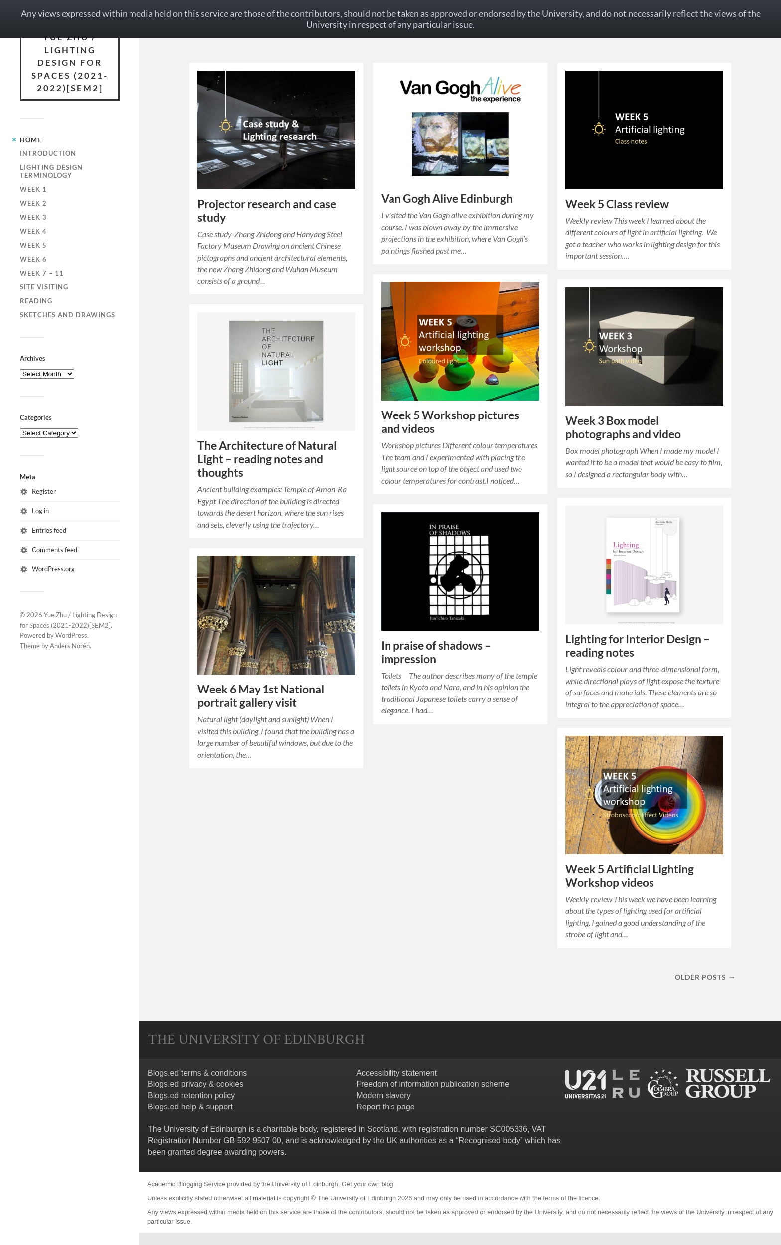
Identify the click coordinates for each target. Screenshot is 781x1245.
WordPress (71, 635)
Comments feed (54, 549)
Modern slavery (383, 1095)
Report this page (385, 1107)
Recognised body (489, 1140)
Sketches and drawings (67, 315)
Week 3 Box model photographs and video (623, 427)
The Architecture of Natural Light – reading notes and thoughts (267, 459)
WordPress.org (53, 569)
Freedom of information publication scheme (432, 1084)
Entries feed (49, 530)
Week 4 (33, 231)
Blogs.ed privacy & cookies (195, 1084)
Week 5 (33, 245)
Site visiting (44, 287)
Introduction (48, 153)
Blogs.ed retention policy (191, 1095)
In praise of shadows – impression (436, 652)
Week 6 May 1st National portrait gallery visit (260, 696)
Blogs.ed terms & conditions (197, 1073)
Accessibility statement (396, 1073)
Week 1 (33, 189)
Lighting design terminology (51, 171)
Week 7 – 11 (42, 273)
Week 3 (33, 217)
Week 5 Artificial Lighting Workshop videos (629, 875)
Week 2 (33, 203)
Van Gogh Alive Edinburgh (447, 198)
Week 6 (33, 259)
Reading (36, 301)
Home (30, 140)
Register (44, 491)
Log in (40, 511)
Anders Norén (70, 646)
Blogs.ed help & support (190, 1107)
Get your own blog (367, 1184)
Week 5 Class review (617, 204)
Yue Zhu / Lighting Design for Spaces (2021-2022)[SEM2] (69, 62)
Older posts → (705, 977)
